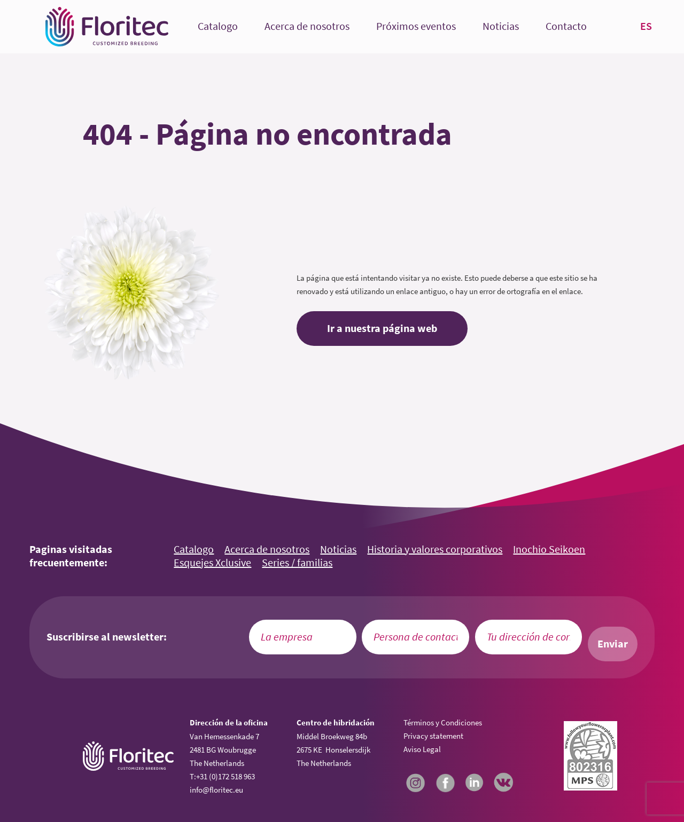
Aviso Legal (422, 749)
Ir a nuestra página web (382, 328)
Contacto (566, 26)
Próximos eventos (416, 26)
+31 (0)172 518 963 (225, 776)
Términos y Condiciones (442, 722)
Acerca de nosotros (307, 26)
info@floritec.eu (216, 790)
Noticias (501, 26)
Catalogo (218, 26)
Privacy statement (433, 736)
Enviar (612, 644)
